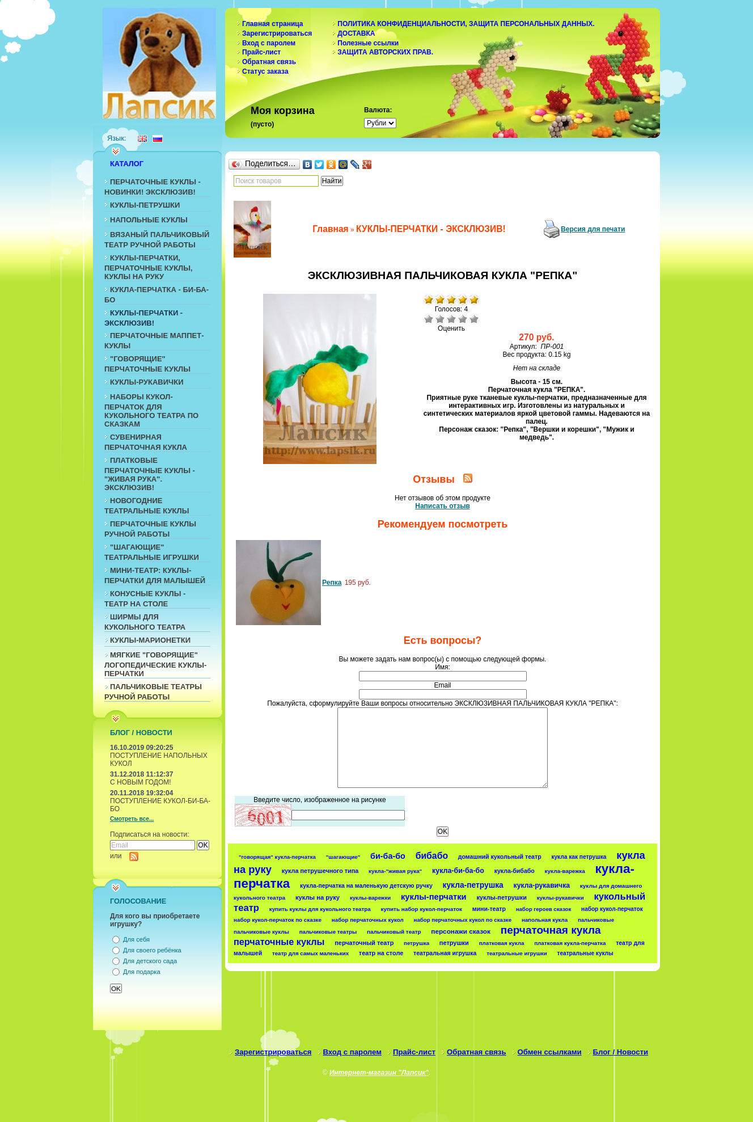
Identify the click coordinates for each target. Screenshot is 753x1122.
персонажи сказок (460, 931)
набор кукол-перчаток (612, 909)
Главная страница (272, 24)
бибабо (432, 856)
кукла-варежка (565, 871)
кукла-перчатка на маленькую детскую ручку (366, 886)
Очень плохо (428, 318)
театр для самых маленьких (310, 953)
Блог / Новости (621, 1052)
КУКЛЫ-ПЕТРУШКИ (145, 205)
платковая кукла (501, 943)
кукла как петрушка (578, 857)
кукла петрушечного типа (320, 870)
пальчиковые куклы (261, 932)
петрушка (416, 943)
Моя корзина (283, 110)
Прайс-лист (261, 52)
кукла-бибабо (514, 870)
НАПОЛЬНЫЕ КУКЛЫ (149, 220)
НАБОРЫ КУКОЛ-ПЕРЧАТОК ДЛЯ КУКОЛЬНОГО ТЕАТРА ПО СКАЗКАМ (151, 410)
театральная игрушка (444, 953)
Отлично (474, 318)
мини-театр (489, 908)
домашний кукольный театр (500, 856)
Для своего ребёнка (152, 950)
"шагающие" (343, 857)
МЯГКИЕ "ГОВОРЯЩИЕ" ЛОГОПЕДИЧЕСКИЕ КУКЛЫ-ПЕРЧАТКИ (155, 664)
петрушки (454, 942)
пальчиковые (596, 920)
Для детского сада (150, 961)
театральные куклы (585, 953)
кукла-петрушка (473, 884)
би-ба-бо (387, 856)
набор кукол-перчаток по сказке (277, 920)
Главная (330, 229)
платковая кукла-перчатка (570, 943)
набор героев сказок (544, 909)
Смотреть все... (132, 819)
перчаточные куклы (279, 942)
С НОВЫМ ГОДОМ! (140, 782)
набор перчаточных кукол (368, 920)
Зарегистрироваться (277, 33)
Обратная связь (269, 62)
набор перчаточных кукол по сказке (463, 920)
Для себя (136, 939)
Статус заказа (265, 71)
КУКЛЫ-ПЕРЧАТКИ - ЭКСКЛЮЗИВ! (431, 229)
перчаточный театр (364, 942)
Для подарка (141, 971)
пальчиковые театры (328, 932)
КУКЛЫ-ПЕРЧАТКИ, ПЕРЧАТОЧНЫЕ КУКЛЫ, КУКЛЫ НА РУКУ (148, 267)
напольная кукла (545, 920)
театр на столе (381, 953)
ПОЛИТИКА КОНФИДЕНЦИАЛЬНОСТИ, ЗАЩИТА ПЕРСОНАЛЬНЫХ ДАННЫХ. (465, 24)
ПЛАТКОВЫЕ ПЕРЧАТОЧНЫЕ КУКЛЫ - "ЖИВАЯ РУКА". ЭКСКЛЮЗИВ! (149, 474)
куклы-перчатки (434, 896)
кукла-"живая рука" (395, 871)
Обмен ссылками (550, 1052)
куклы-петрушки (501, 897)
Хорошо (462, 318)
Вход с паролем (268, 43)
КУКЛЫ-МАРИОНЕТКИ (150, 640)
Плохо (440, 318)
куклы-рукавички (560, 898)
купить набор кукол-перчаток (421, 909)
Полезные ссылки (368, 43)
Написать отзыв (442, 506)
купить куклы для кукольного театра (320, 909)
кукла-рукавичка (542, 885)
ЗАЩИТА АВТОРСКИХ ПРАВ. (385, 52)
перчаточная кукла (551, 930)
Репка (331, 583)
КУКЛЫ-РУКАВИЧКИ (147, 382)
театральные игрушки (517, 953)
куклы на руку (317, 897)
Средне (451, 318)
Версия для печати (593, 229)
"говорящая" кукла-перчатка (277, 857)
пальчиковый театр (394, 932)
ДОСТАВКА (356, 33)
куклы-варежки (370, 898)
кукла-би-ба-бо (458, 871)
